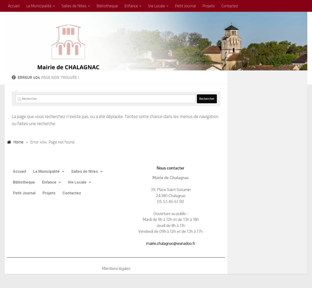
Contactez (229, 6)
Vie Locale (156, 6)
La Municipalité (38, 6)
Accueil (14, 6)
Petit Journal (185, 6)
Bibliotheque (107, 6)
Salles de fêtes (74, 6)
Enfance (131, 6)
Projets (209, 6)
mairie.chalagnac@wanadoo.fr (170, 243)
